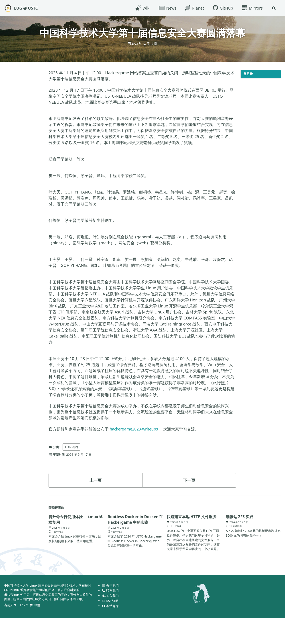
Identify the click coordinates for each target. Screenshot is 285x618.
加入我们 (110, 595)
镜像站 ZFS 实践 (240, 516)
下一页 (189, 480)
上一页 (96, 480)
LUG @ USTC (26, 8)
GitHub (222, 8)
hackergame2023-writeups (135, 429)
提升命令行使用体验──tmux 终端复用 (75, 519)
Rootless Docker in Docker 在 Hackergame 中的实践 (134, 519)
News (167, 8)
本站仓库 (110, 606)
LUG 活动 (72, 447)
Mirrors (251, 8)
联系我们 (110, 590)
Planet (194, 8)
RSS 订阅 (110, 601)
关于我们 (110, 585)
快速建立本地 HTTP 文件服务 (193, 516)
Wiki (142, 8)
